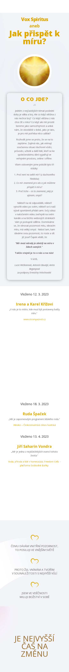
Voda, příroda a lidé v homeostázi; (26, 461)
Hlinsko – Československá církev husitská (34, 425)
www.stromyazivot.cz (34, 319)
